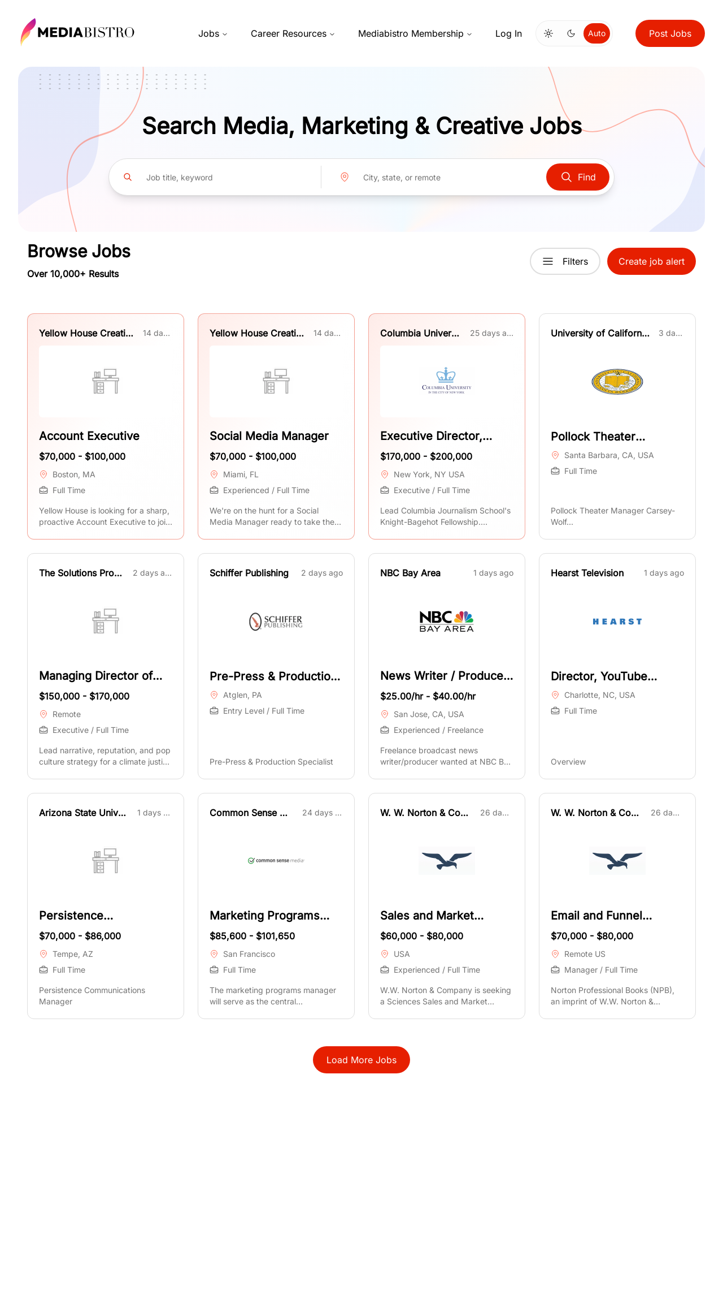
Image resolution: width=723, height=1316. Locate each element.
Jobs (213, 33)
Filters (565, 261)
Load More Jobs (361, 1059)
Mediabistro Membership (415, 33)
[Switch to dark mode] (571, 33)
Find (578, 177)
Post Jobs (670, 33)
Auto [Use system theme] (597, 33)
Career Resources (293, 33)
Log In (508, 33)
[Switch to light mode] (548, 33)
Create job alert (652, 261)
